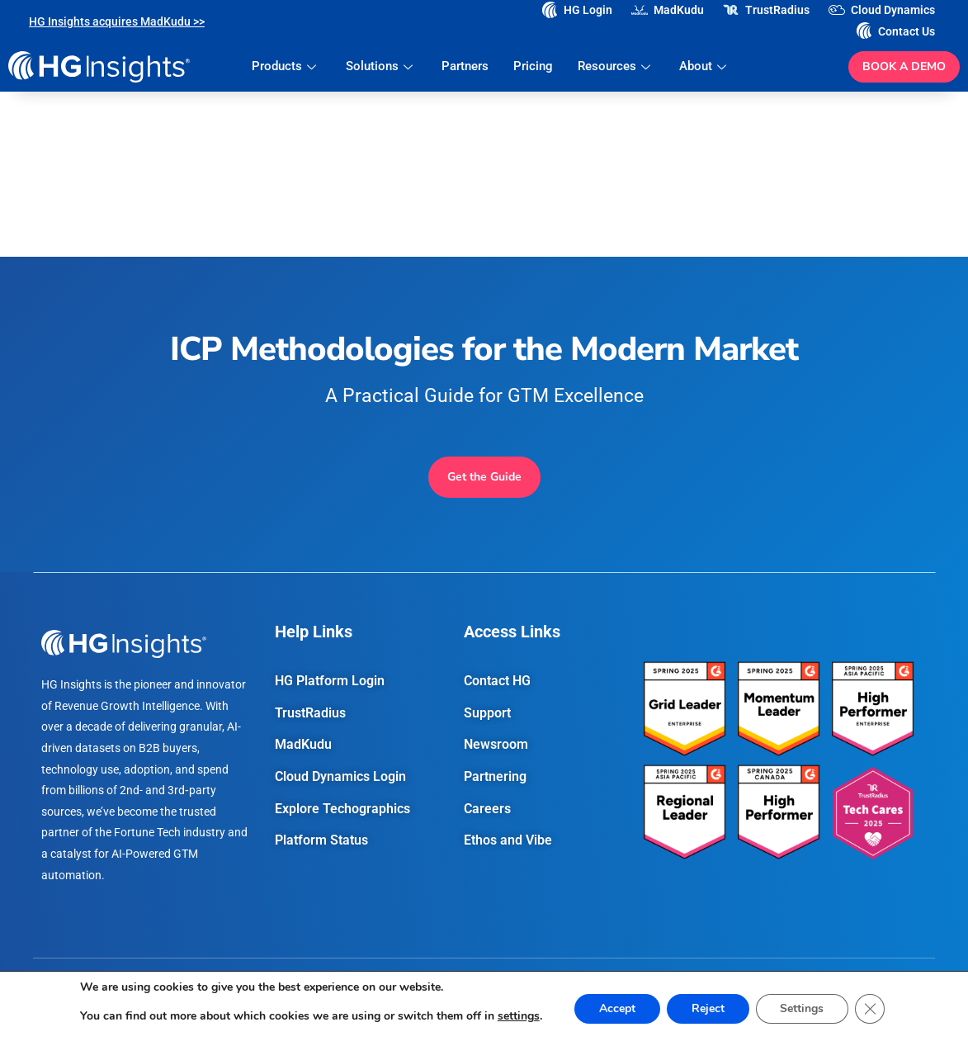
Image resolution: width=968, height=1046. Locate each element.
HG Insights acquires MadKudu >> (117, 21)
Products (287, 66)
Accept (617, 1008)
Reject (708, 1008)
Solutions (381, 66)
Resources (616, 66)
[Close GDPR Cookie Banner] (870, 1009)
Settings (802, 1008)
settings (518, 1016)
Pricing (533, 66)
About (704, 66)
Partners (465, 66)
